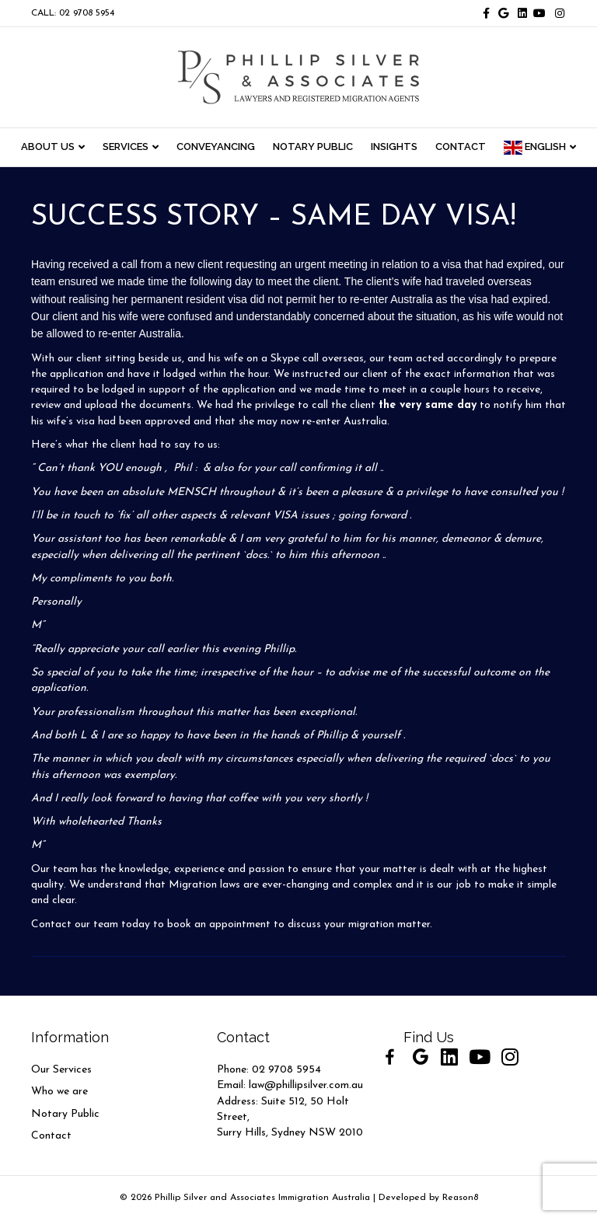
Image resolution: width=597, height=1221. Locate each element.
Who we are (59, 1091)
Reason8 (460, 1197)
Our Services (61, 1070)
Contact (51, 1136)
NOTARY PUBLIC (313, 146)
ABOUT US (48, 146)
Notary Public (65, 1114)
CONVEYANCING (215, 146)
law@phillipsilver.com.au (306, 1085)
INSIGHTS (394, 146)
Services (125, 146)
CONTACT (460, 146)
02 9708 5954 (286, 1070)
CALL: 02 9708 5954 (72, 13)
